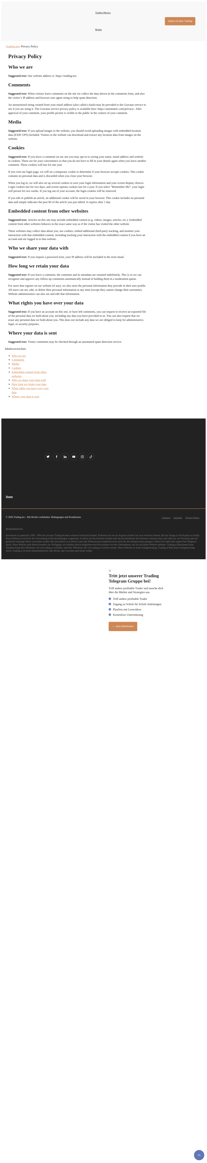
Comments (18, 359)
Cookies (16, 368)
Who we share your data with (29, 380)
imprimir (178, 517)
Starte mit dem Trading (180, 21)
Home (9, 496)
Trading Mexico (103, 12)
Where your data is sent (25, 396)
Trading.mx (12, 46)
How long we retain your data (29, 384)
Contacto (166, 517)
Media (15, 363)
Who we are (19, 355)
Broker (98, 29)
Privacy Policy (192, 517)
